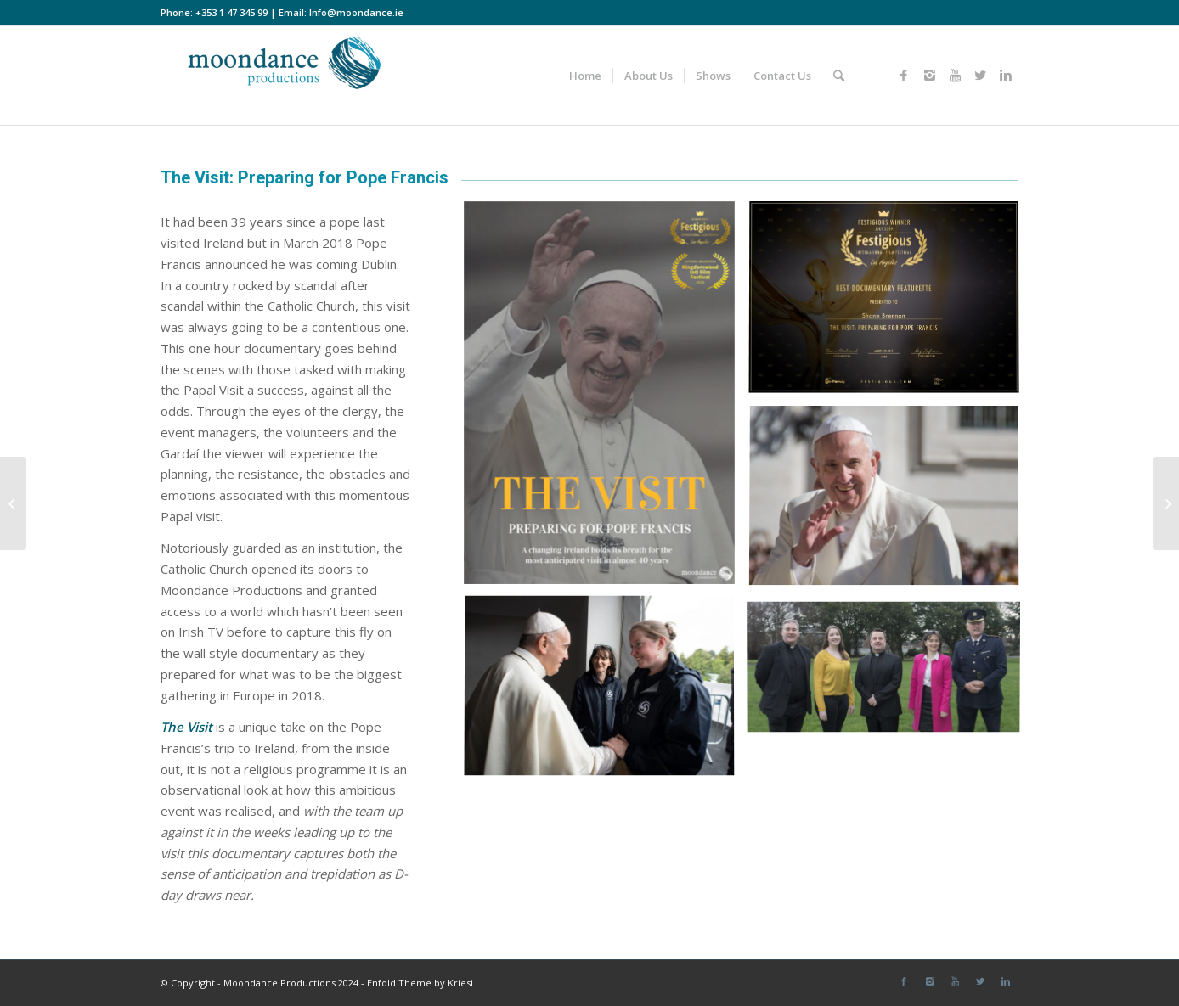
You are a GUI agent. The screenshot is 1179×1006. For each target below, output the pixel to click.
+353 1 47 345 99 (231, 12)
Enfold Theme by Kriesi (420, 982)
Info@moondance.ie (356, 12)
